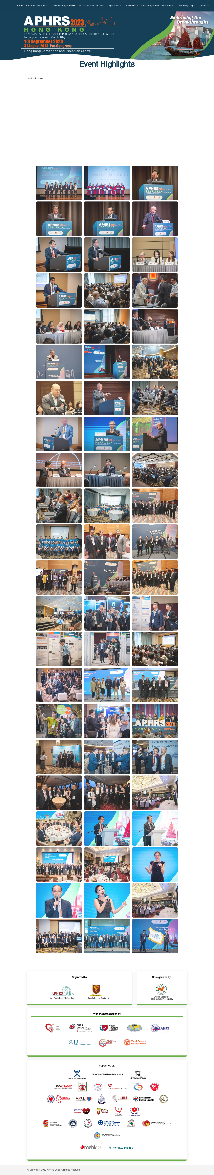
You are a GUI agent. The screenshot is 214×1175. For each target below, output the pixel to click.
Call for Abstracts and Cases (91, 5)
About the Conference (37, 5)
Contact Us (204, 5)
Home (20, 5)
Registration (114, 5)
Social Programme (150, 5)
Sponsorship (131, 5)
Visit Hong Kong (186, 5)
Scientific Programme (63, 5)
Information (168, 5)
